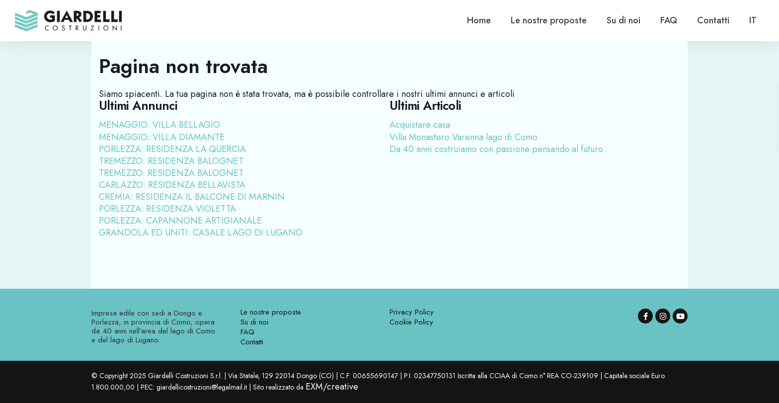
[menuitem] (753, 20)
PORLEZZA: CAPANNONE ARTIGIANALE (180, 220)
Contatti (713, 20)
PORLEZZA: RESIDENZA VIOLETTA (167, 208)
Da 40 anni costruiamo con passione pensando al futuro (496, 149)
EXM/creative (332, 386)
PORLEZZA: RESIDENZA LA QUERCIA (172, 149)
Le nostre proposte (549, 20)
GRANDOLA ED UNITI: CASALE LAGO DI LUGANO (201, 232)
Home (479, 20)
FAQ (668, 20)
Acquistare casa (420, 124)
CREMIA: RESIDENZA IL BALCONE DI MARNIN (192, 196)
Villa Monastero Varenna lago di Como (464, 137)
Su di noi (623, 20)
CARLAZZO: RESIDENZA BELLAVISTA (172, 184)
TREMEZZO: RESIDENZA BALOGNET (171, 161)
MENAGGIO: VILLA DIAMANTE (162, 137)
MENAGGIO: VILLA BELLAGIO (159, 124)
